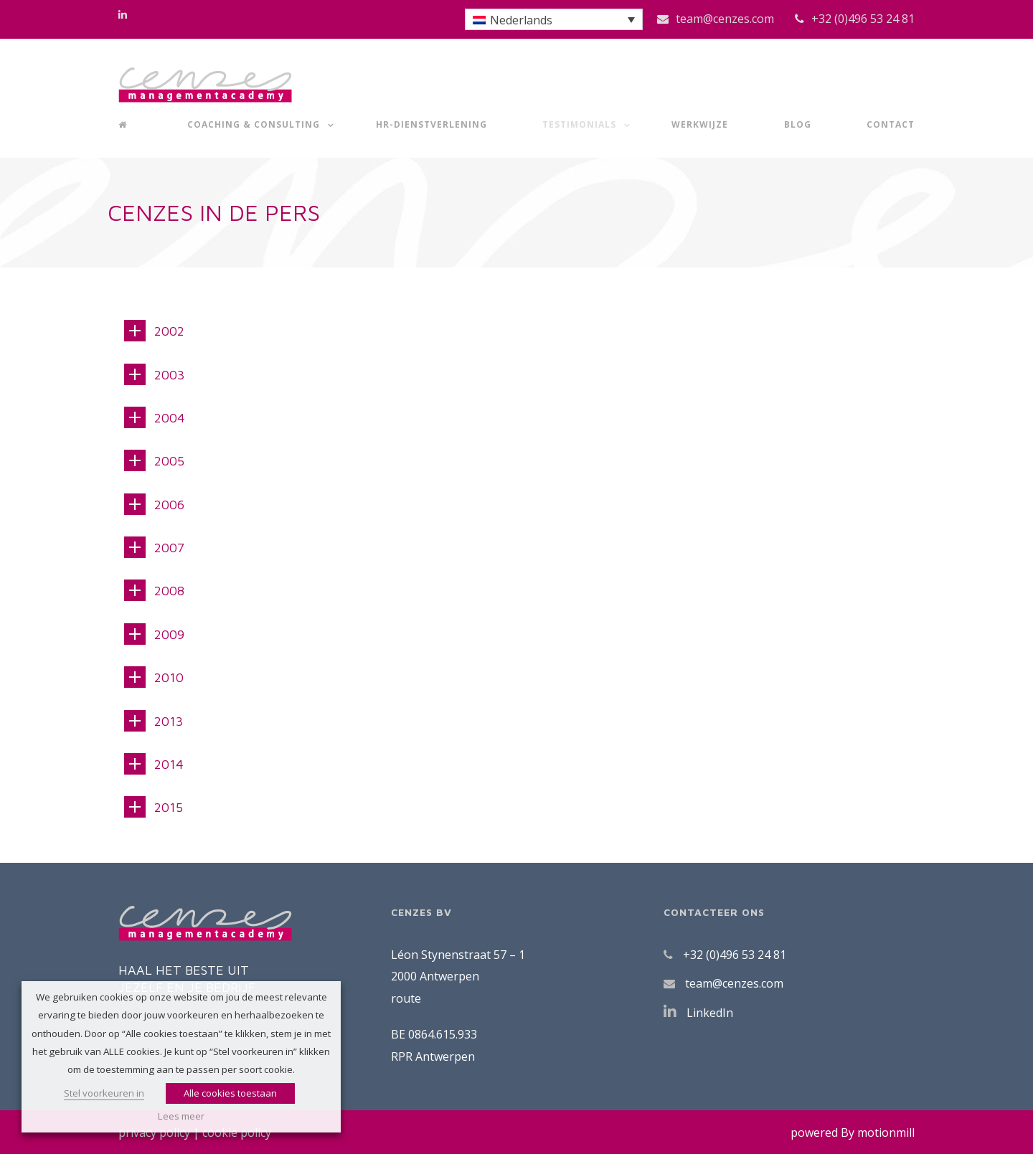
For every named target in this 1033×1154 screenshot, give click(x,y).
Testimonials (579, 124)
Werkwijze (699, 124)
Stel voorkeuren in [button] (104, 1093)
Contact (891, 124)
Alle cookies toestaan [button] (230, 1093)
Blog (797, 124)
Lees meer (181, 1116)
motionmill (886, 1132)
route (406, 998)
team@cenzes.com (725, 19)
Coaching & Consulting (253, 124)
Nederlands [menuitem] (521, 20)
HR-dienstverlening (431, 124)
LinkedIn (710, 1013)
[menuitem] (554, 19)
